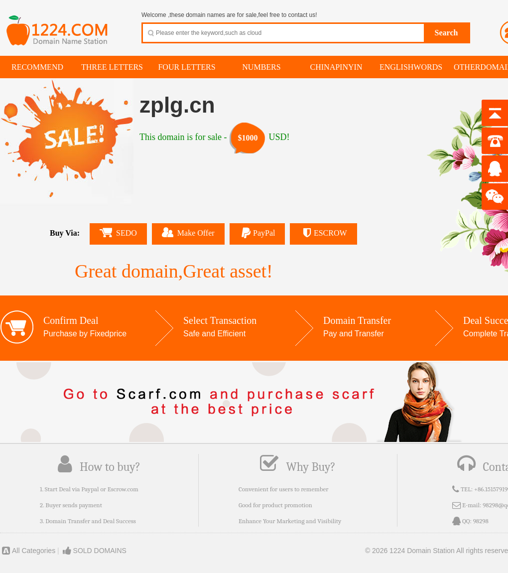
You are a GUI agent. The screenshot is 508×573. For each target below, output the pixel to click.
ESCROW (323, 233)
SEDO (118, 232)
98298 (481, 521)
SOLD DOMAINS (94, 551)
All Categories (27, 551)
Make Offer (188, 232)
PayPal (257, 233)
